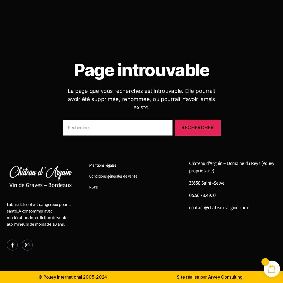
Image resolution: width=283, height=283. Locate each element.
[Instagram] (27, 245)
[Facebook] (12, 245)
